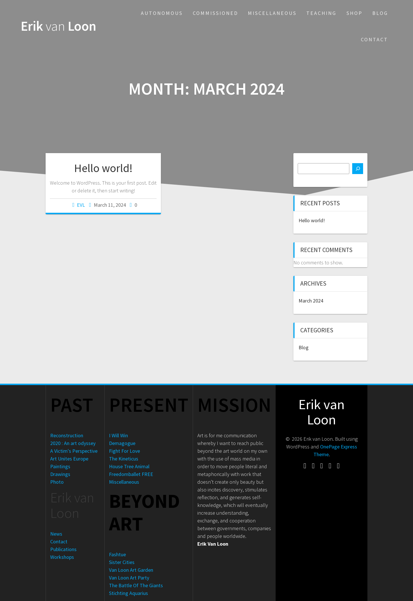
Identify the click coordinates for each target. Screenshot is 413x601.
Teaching (321, 13)
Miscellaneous (272, 13)
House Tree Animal (129, 466)
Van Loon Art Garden (131, 570)
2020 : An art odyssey (73, 443)
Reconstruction (66, 435)
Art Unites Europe (69, 458)
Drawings (60, 474)
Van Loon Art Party (129, 577)
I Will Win (118, 435)
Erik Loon (58, 26)
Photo (57, 482)
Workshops (62, 557)
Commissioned (215, 13)
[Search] (357, 168)
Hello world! (103, 168)
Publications (63, 549)
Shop (354, 13)
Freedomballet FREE (131, 474)
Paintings (60, 466)
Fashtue (117, 554)
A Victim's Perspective (74, 451)
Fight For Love (124, 451)
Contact (374, 39)
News (56, 533)
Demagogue (122, 443)
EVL (81, 205)
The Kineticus (123, 458)
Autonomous (162, 13)
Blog (380, 13)
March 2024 (311, 300)
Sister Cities (122, 562)
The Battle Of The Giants (136, 585)
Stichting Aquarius (128, 593)
